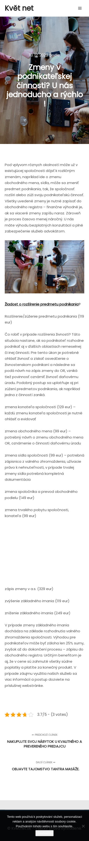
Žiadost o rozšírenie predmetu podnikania (42, 304)
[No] (83, 826)
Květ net (19, 8)
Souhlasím (44, 833)
